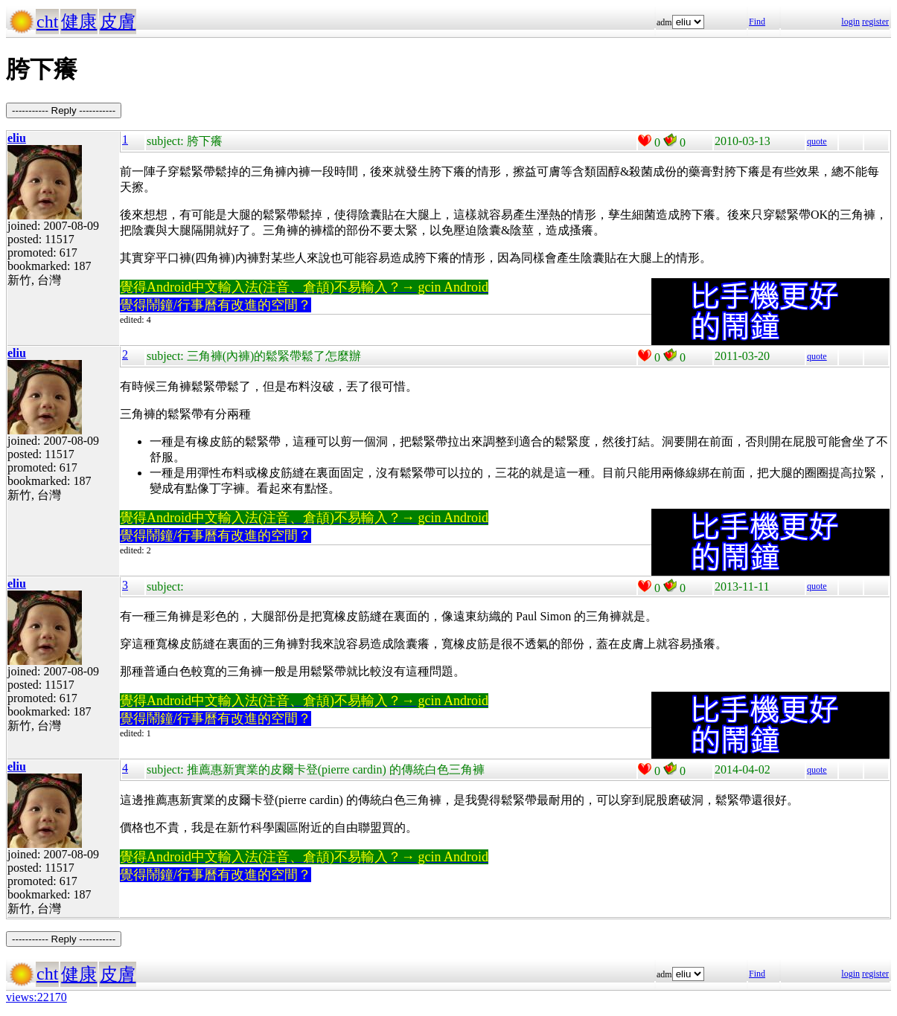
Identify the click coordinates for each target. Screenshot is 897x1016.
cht (47, 21)
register (875, 21)
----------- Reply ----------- (63, 110)
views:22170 (36, 997)
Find (757, 21)
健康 (79, 21)
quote (817, 141)
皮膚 (117, 21)
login (850, 21)
